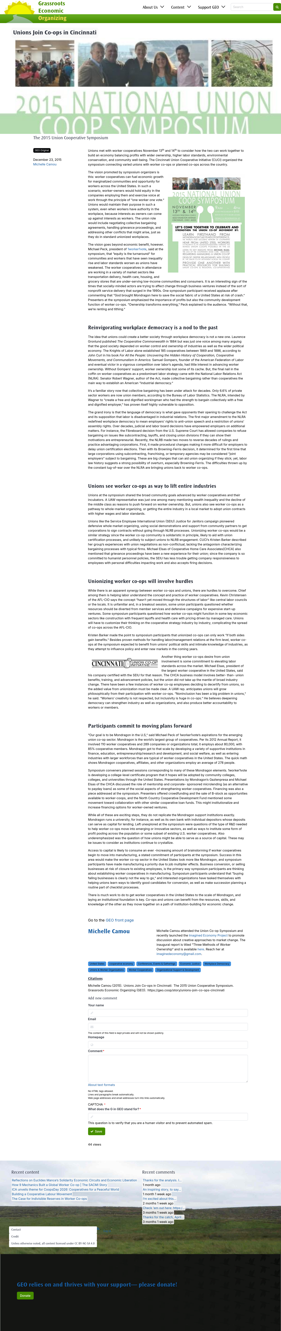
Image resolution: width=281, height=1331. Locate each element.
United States (97, 963)
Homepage (96, 1037)
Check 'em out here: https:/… (164, 1208)
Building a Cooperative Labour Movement (42, 1194)
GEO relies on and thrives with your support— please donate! (97, 1285)
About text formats (101, 1085)
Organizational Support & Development (178, 969)
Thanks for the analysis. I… (162, 1180)
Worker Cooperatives (140, 969)
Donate (25, 1296)
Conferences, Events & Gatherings (156, 963)
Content (177, 8)
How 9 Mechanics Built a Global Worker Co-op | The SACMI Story (59, 1185)
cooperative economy (121, 963)
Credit (15, 1236)
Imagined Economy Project (208, 935)
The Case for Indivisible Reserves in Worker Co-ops (49, 1199)
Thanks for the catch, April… (163, 1217)
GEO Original (42, 150)
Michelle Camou (45, 164)
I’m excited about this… (159, 1199)
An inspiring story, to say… (162, 1189)
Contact (16, 1229)
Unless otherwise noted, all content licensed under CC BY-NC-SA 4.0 (53, 1243)
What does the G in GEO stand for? (113, 1109)
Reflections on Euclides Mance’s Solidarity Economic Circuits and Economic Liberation (74, 1180)
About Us (150, 8)
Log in (107, 1231)
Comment (95, 1051)
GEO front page (120, 920)
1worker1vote (137, 249)
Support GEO (208, 8)
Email (92, 1019)
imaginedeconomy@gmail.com (179, 954)
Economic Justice (190, 963)
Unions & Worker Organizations (107, 969)
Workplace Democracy (217, 963)
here (201, 949)
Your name (96, 1005)
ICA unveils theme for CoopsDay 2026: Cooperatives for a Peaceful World (65, 1189)
